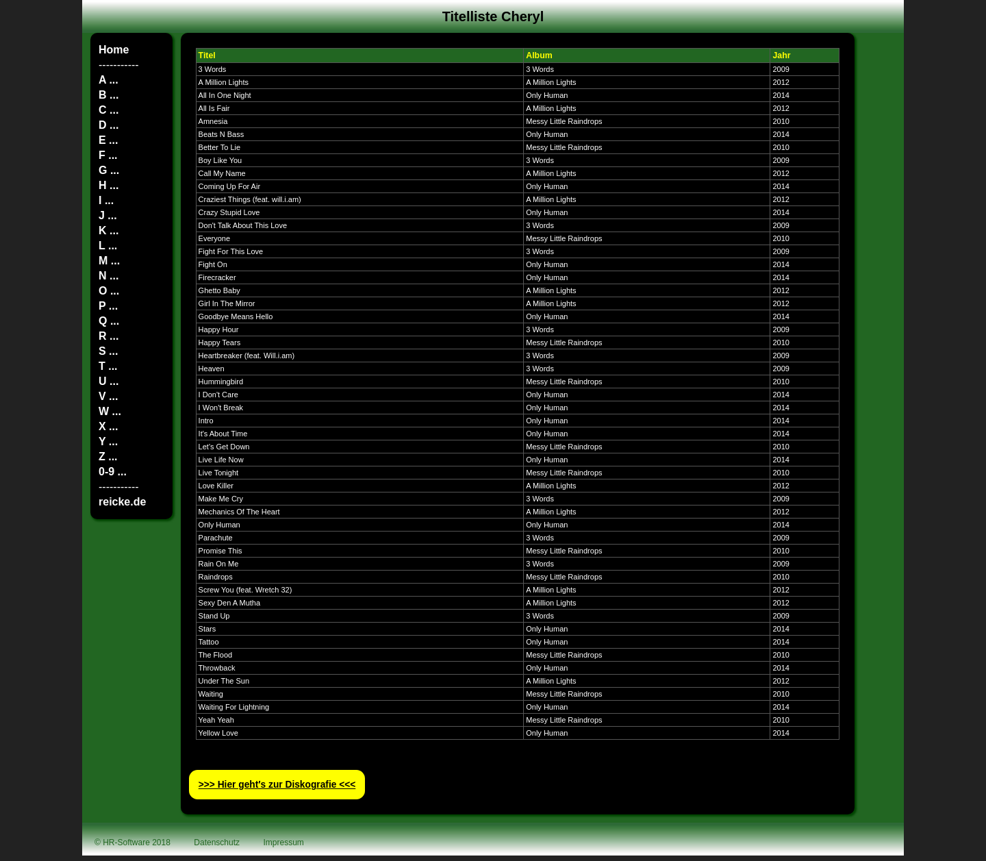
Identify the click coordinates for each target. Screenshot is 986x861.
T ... (108, 366)
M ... (109, 260)
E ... (108, 140)
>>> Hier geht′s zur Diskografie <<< (277, 784)
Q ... (109, 321)
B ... (108, 95)
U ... (108, 381)
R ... (108, 336)
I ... (106, 200)
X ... (108, 426)
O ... (109, 291)
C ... (108, 110)
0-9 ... (113, 471)
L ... (108, 245)
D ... (108, 125)
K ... (108, 230)
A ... (108, 80)
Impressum (284, 842)
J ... (108, 215)
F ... (108, 155)
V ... (108, 396)
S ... (108, 351)
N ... (108, 276)
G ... (109, 170)
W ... (110, 411)
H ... (108, 185)
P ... (108, 306)
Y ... (108, 441)
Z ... (108, 456)
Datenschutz (217, 842)
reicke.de (122, 502)
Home (114, 49)
